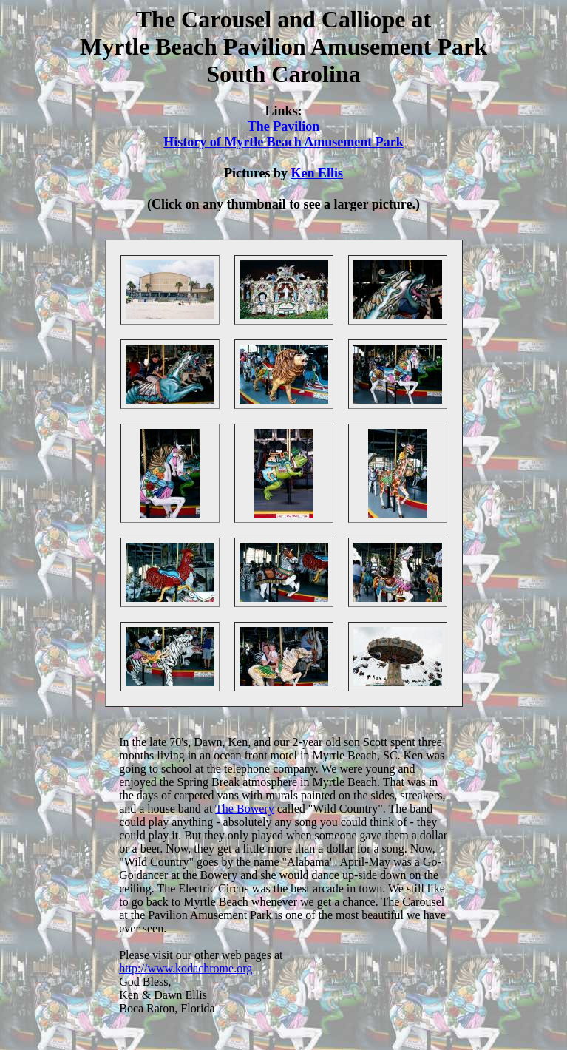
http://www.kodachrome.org (185, 968)
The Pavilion (284, 126)
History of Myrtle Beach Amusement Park (283, 142)
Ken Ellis (317, 173)
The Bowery (244, 808)
